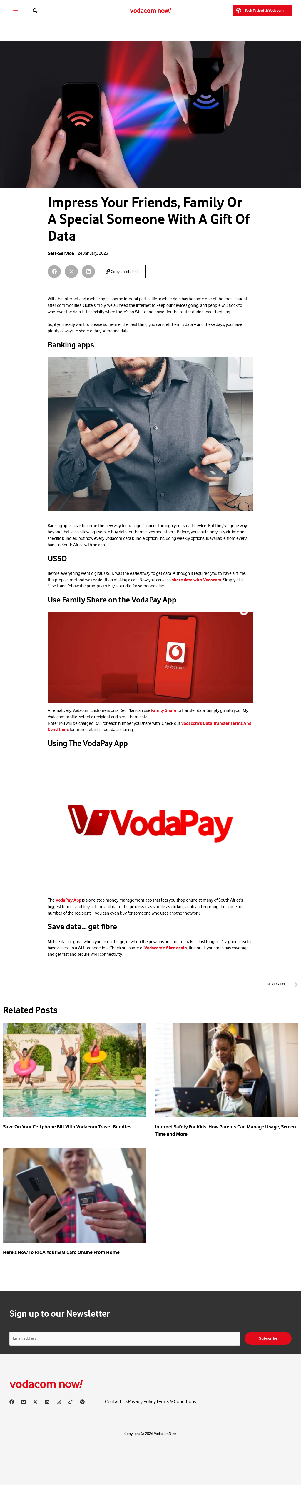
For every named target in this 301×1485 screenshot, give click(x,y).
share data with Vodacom (196, 579)
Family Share (163, 710)
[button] (35, 10)
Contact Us (116, 1401)
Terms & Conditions (176, 1401)
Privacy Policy (142, 1401)
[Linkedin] (47, 1401)
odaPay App (69, 900)
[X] (35, 1401)
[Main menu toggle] (15, 10)
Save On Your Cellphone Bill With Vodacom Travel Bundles (67, 1127)
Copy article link (122, 271)
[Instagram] (58, 1401)
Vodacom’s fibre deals (165, 947)
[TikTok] (70, 1401)
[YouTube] (23, 1401)
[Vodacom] (82, 1401)
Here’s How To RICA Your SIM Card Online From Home (61, 1252)
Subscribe (268, 1338)
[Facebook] (11, 1401)
